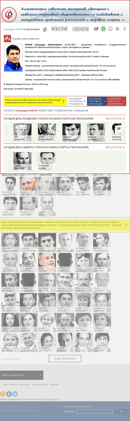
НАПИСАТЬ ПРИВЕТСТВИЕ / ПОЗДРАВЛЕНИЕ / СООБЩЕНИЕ (46, 111)
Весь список (114, 120)
